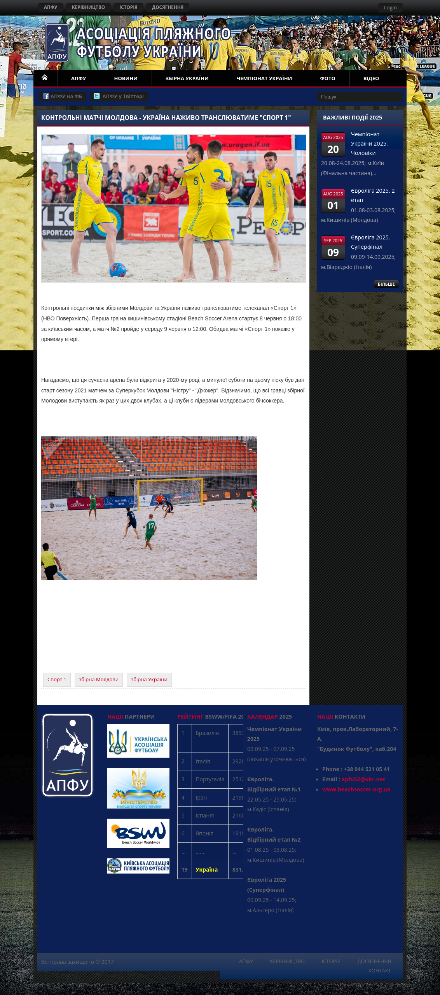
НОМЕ (45, 78)
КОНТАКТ (379, 970)
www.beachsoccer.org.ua (356, 789)
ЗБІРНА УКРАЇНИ (187, 78)
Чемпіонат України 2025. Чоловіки (369, 143)
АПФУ (51, 7)
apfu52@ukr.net (363, 779)
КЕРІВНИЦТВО (88, 7)
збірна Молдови (99, 679)
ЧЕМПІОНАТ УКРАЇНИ (264, 78)
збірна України (149, 679)
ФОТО (327, 78)
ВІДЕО (371, 78)
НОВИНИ (125, 78)
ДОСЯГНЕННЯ (167, 7)
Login (390, 7)
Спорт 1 (56, 679)
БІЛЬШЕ (386, 284)
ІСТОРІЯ (128, 7)
